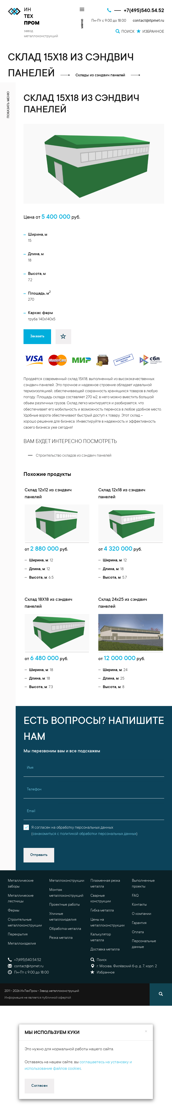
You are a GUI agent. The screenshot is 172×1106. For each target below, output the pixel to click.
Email (31, 867)
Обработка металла (65, 985)
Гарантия (139, 979)
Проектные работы (64, 961)
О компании (141, 970)
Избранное (102, 1029)
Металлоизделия (22, 1000)
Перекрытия (18, 990)
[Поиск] (161, 1050)
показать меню (8, 104)
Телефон (34, 845)
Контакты (139, 961)
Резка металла (61, 994)
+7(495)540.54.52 (144, 11)
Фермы (13, 967)
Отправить (38, 911)
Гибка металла (102, 967)
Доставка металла (105, 1005)
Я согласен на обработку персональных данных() (84, 887)
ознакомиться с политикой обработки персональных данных (84, 890)
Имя (30, 824)
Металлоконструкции (66, 937)
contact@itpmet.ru (148, 21)
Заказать (37, 336)
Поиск (98, 1016)
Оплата (138, 988)
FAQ (135, 952)
